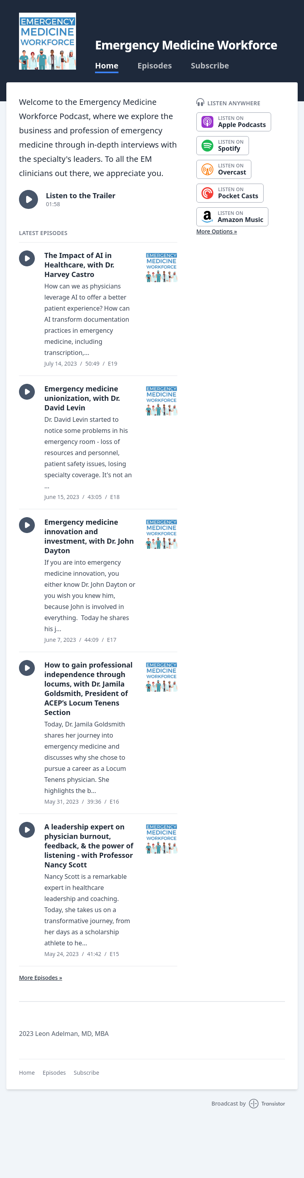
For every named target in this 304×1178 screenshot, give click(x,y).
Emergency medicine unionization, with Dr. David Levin (82, 398)
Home (106, 66)
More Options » (216, 231)
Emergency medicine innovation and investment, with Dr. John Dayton (89, 536)
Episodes (154, 66)
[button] (28, 199)
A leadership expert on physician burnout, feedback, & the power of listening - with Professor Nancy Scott (88, 845)
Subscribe (210, 66)
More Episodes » (40, 977)
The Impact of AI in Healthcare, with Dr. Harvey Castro (79, 264)
